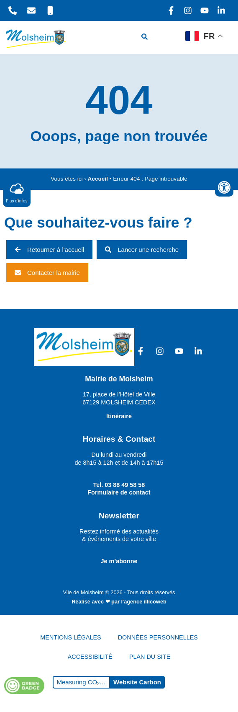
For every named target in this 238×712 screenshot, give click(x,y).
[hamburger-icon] (169, 37)
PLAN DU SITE (149, 656)
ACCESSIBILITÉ (90, 656)
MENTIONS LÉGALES (70, 637)
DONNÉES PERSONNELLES (158, 637)
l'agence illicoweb (143, 601)
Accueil (98, 179)
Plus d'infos (17, 192)
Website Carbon (137, 682)
